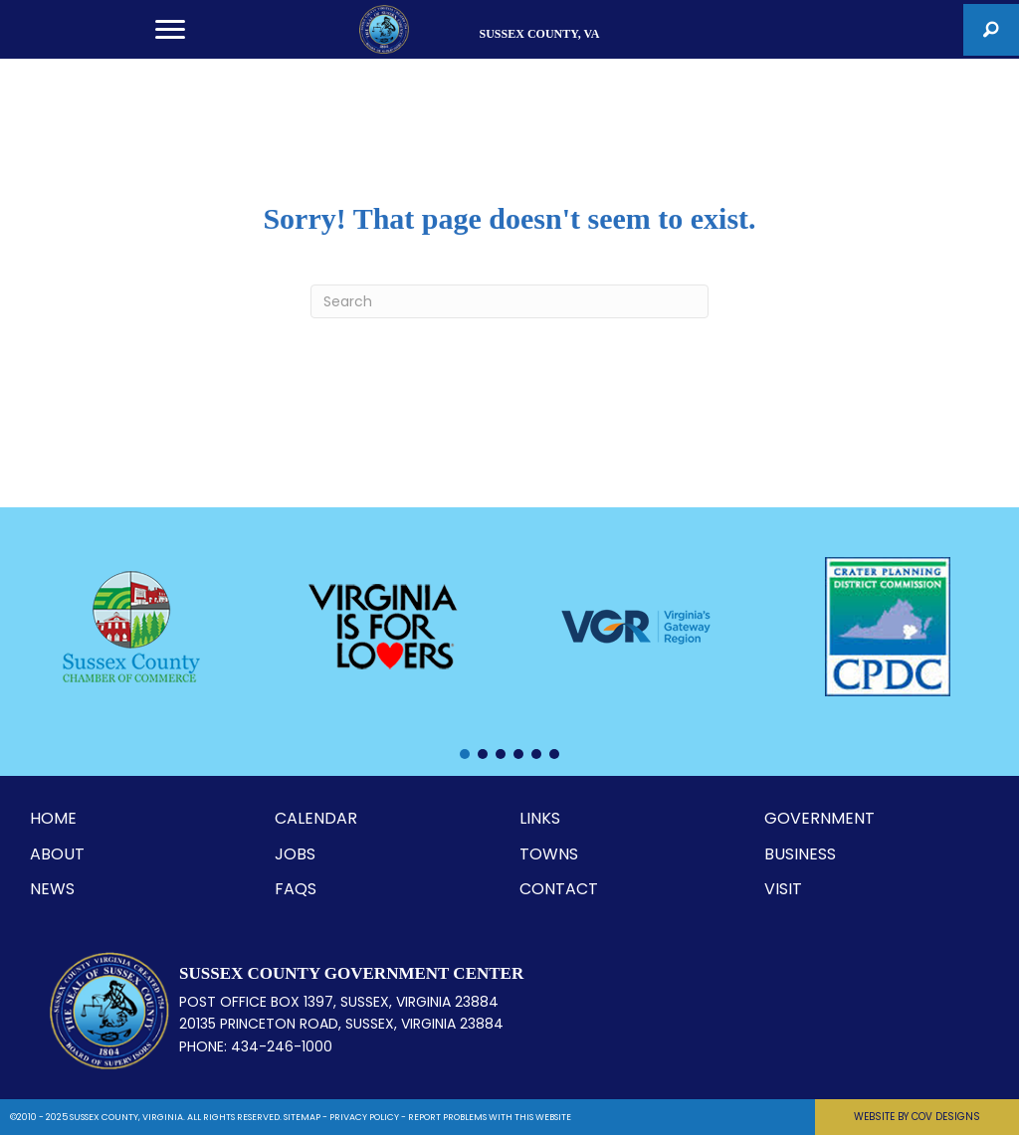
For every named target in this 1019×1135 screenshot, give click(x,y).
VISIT (783, 888)
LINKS (539, 818)
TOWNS (548, 854)
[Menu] (170, 30)
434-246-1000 (281, 1046)
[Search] (509, 301)
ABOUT (57, 854)
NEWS (52, 888)
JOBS (295, 854)
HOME (53, 818)
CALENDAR (316, 818)
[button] (991, 30)
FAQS (295, 888)
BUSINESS (800, 854)
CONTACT (558, 888)
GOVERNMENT (819, 818)
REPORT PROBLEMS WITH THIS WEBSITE (489, 1117)
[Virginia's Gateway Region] (635, 626)
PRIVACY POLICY (364, 1117)
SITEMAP (302, 1117)
